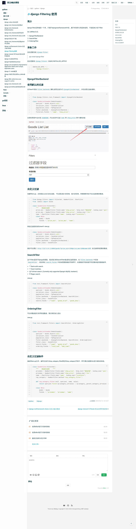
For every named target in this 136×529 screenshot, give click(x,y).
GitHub (131, 3)
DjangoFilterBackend (120, 32)
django (47, 11)
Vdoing (69, 524)
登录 (98, 490)
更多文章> (40, 459)
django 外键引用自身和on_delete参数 (15, 75)
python (41, 11)
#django (44, 416)
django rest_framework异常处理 (14, 33)
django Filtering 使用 (11, 51)
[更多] (123, 3)
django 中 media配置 (11, 71)
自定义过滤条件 (119, 45)
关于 (108, 2)
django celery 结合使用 (11, 22)
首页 (81, 2)
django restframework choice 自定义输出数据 (15, 47)
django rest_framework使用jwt (14, 25)
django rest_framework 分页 (13, 84)
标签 (98, 2)
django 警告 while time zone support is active (13, 80)
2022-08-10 (106, 10)
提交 (104, 490)
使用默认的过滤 (119, 34)
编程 (36, 11)
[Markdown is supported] (35, 490)
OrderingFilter (119, 42)
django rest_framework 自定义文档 (15, 35)
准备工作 (117, 29)
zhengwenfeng (96, 10)
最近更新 (39, 436)
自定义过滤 (118, 37)
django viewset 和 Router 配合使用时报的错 (15, 55)
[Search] (69, 2)
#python (35, 416)
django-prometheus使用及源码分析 (15, 87)
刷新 (70, 500)
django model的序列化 (11, 59)
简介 (116, 27)
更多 (122, 2)
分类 (93, 2)
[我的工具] (115, 3)
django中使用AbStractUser (12, 62)
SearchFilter (118, 40)
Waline (104, 503)
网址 (85, 471)
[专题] (87, 3)
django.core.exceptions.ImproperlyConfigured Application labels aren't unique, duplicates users (16, 66)
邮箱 (60, 471)
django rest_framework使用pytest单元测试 (14, 42)
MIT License (98, 524)
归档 (103, 2)
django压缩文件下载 (11, 38)
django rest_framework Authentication (11, 29)
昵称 (36, 471)
